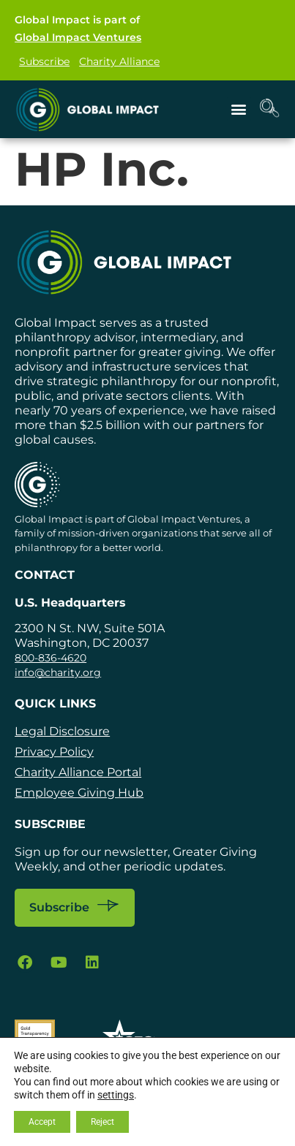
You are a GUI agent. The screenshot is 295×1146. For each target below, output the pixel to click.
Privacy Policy (54, 752)
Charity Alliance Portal (78, 772)
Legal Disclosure (62, 731)
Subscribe (44, 61)
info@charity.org (58, 672)
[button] (239, 109)
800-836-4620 (50, 657)
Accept (42, 1122)
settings (115, 1095)
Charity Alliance (119, 61)
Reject (102, 1122)
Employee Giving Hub (79, 793)
